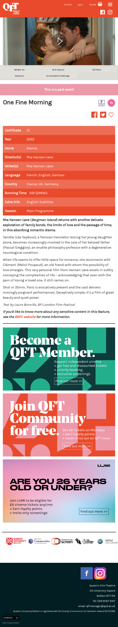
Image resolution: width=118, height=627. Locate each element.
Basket (95, 4)
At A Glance (58, 69)
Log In (80, 4)
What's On (19, 69)
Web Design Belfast (10, 623)
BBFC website (25, 317)
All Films (96, 69)
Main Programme (40, 211)
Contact (68, 4)
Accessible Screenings (58, 75)
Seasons (19, 75)
